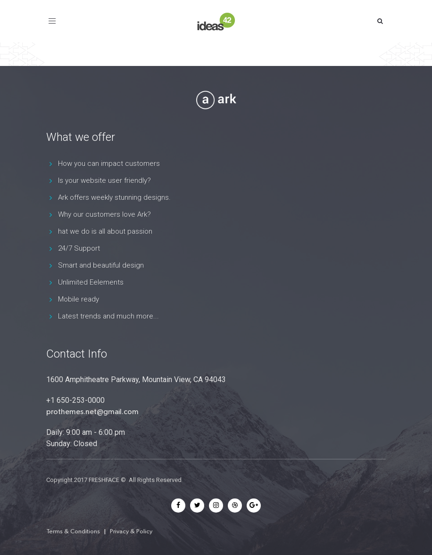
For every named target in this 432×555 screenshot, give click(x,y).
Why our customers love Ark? (104, 214)
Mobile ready (78, 299)
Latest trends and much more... (108, 316)
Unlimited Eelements (91, 282)
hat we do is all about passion (105, 231)
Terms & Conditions (73, 531)
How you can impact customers (109, 163)
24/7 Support (79, 248)
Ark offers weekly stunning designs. (114, 197)
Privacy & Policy (131, 531)
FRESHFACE (104, 479)
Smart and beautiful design (101, 265)
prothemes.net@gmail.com (92, 411)
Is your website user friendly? (104, 180)
